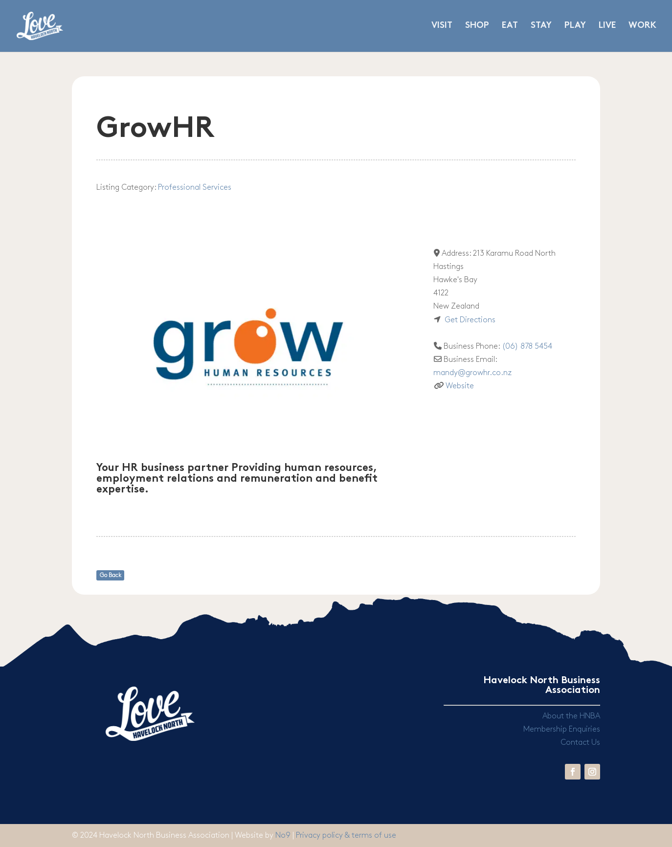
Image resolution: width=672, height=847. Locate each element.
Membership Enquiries (561, 729)
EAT (510, 26)
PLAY (575, 26)
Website (460, 386)
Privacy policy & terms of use (346, 835)
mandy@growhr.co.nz (472, 373)
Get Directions (470, 320)
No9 (283, 835)
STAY (541, 26)
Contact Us (580, 742)
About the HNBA (571, 716)
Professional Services (194, 187)
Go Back (110, 575)
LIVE (607, 26)
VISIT (441, 26)
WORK (642, 26)
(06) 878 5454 (527, 346)
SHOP (477, 26)
